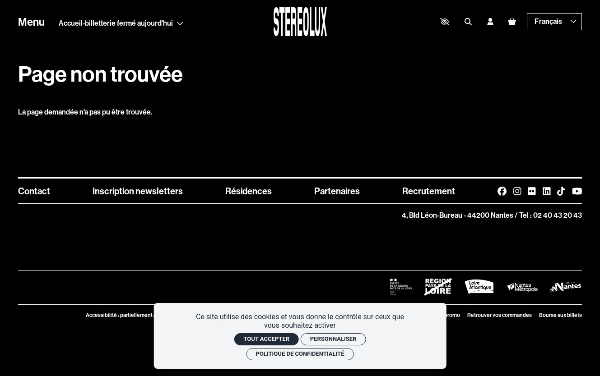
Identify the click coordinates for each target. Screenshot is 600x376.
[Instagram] (517, 191)
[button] (445, 21)
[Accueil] (299, 21)
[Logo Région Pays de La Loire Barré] (438, 287)
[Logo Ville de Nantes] (565, 286)
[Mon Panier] (512, 21)
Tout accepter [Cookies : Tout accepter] (266, 338)
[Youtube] (577, 191)
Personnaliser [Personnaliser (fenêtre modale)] (333, 338)
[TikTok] (561, 191)
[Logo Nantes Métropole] (522, 287)
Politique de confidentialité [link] (300, 353)
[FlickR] (531, 191)
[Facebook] (502, 191)
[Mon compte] (490, 21)
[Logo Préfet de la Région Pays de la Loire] (401, 287)
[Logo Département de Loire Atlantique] (479, 286)
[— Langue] (554, 21)
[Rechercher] (468, 21)
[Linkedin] (546, 191)
